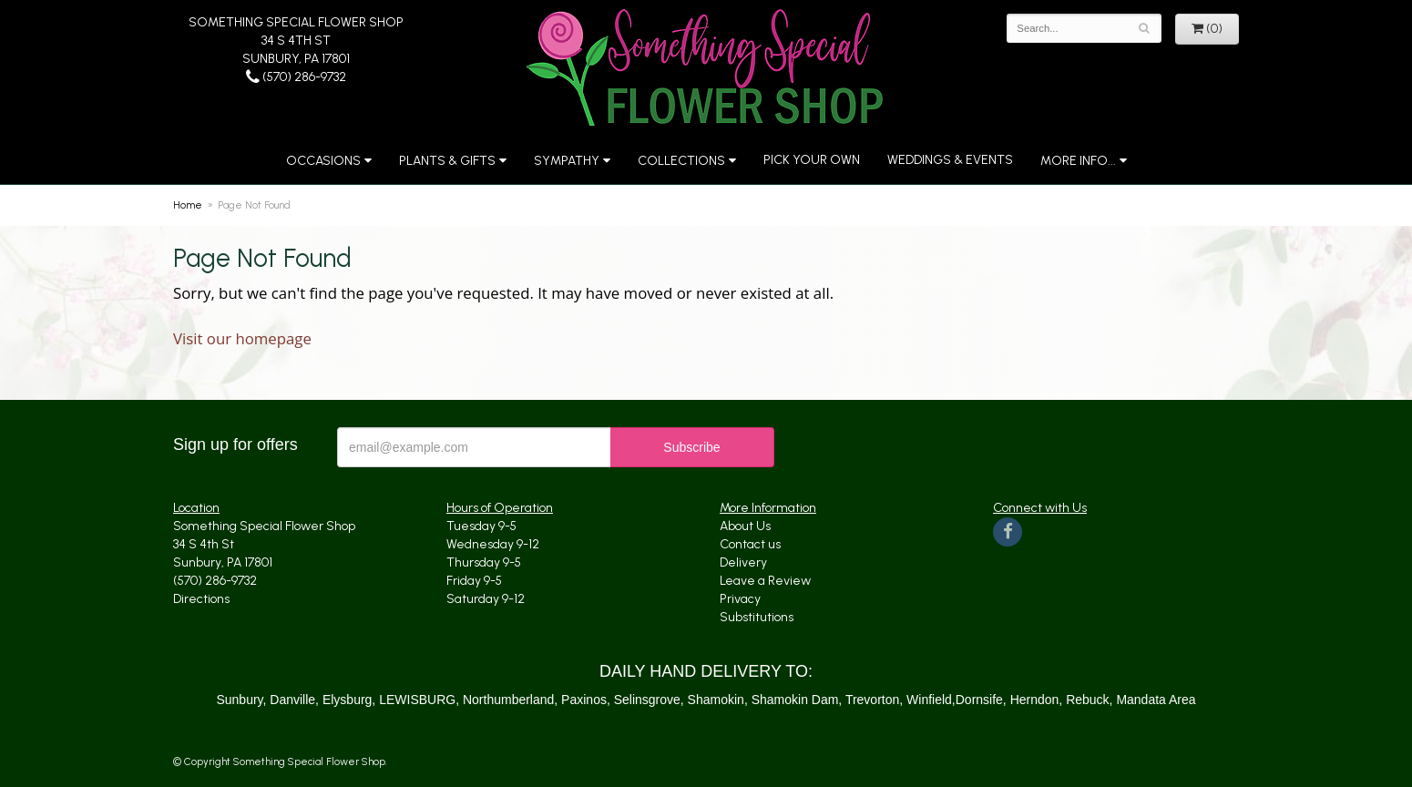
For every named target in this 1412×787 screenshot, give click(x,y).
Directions (201, 599)
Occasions (323, 161)
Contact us (750, 544)
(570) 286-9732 (296, 77)
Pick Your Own (811, 160)
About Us (745, 526)
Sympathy (566, 161)
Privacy (740, 599)
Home (187, 205)
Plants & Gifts (447, 161)
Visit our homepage (242, 338)
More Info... (1078, 161)
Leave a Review (765, 580)
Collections (681, 161)
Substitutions (756, 617)
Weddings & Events (950, 160)
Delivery (743, 562)
